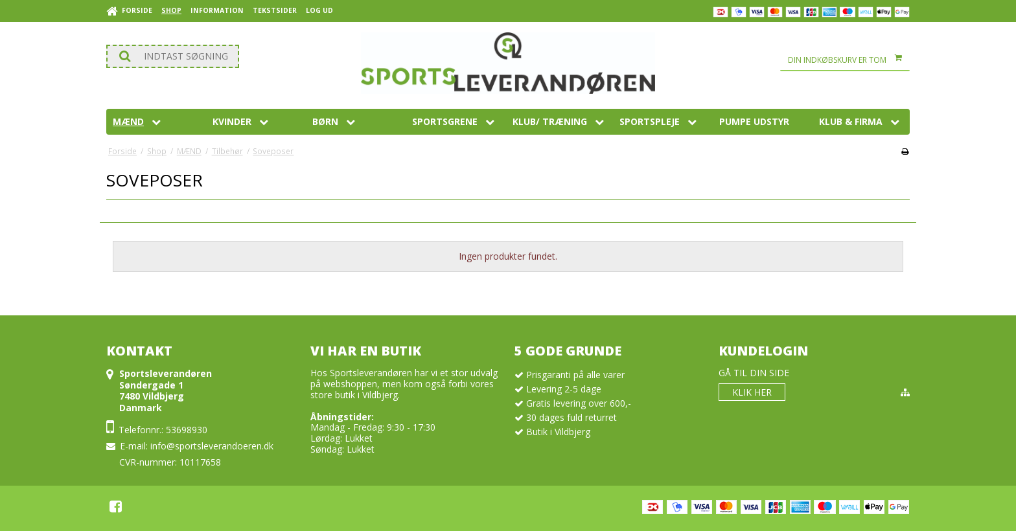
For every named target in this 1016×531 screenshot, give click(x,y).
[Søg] (173, 56)
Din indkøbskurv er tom (849, 60)
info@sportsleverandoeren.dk (211, 446)
